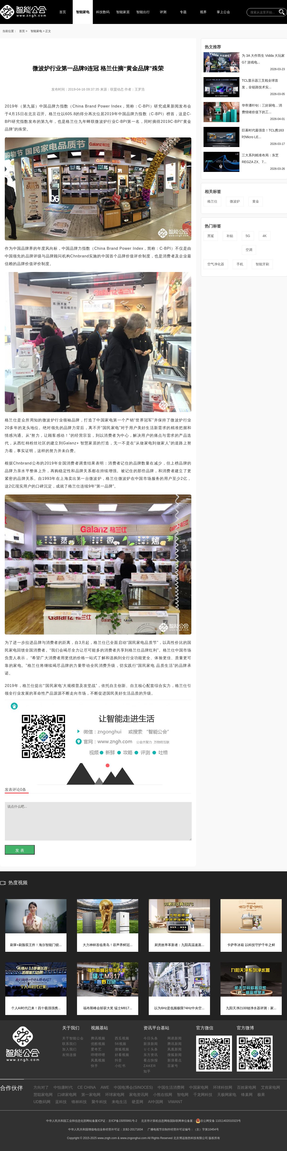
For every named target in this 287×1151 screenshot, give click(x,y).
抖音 (118, 1060)
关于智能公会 (73, 1038)
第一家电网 (90, 1095)
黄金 (255, 201)
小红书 (120, 1066)
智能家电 (82, 12)
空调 (249, 250)
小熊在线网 (162, 1095)
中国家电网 (198, 1087)
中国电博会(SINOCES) (133, 1087)
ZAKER (150, 1066)
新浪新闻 (151, 1044)
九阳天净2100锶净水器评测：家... (251, 1008)
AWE (104, 1087)
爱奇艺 (96, 1049)
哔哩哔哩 (98, 1055)
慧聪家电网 (43, 1095)
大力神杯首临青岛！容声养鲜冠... (107, 945)
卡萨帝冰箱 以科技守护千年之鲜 (251, 945)
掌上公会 (223, 12)
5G (248, 236)
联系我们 (69, 1044)
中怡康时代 (63, 1087)
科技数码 (103, 12)
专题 (183, 12)
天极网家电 (226, 1095)
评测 (163, 12)
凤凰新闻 (174, 1049)
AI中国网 (155, 1102)
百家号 (172, 1066)
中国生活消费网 (171, 1087)
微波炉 (235, 201)
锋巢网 (247, 1095)
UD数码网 (41, 1102)
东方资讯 (151, 1055)
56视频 (120, 1044)
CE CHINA (86, 1087)
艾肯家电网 (270, 1087)
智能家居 (123, 12)
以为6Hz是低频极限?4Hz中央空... (179, 1008)
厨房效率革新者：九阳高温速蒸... (179, 945)
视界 (203, 12)
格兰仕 (212, 201)
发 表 (19, 850)
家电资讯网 (138, 1095)
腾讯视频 (98, 1038)
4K (265, 236)
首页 (62, 12)
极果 (261, 1095)
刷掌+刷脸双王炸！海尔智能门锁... (36, 945)
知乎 (147, 1071)
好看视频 (122, 1055)
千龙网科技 (202, 1095)
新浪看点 (174, 1060)
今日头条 (151, 1038)
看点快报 (151, 1060)
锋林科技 (79, 1102)
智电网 (182, 1095)
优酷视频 (98, 1044)
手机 (240, 264)
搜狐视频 (122, 1049)
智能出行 (143, 12)
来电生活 (119, 1102)
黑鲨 (210, 236)
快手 (94, 1066)
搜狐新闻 (174, 1055)
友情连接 (69, 1055)
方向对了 (41, 1087)
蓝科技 (61, 1102)
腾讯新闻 (174, 1044)
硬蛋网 (137, 1102)
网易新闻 (174, 1038)
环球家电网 (114, 1095)
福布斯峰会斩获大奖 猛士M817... (107, 1008)
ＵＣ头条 (151, 1049)
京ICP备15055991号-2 (122, 1121)
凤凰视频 (98, 1060)
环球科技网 (222, 1087)
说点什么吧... (98, 821)
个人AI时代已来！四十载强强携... (36, 1008)
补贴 (229, 236)
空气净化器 (215, 264)
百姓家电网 (246, 1087)
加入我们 (69, 1049)
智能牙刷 (262, 264)
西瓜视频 (122, 1038)
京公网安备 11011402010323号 (218, 1120)
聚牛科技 (99, 1102)
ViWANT (175, 1102)
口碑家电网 (67, 1095)
